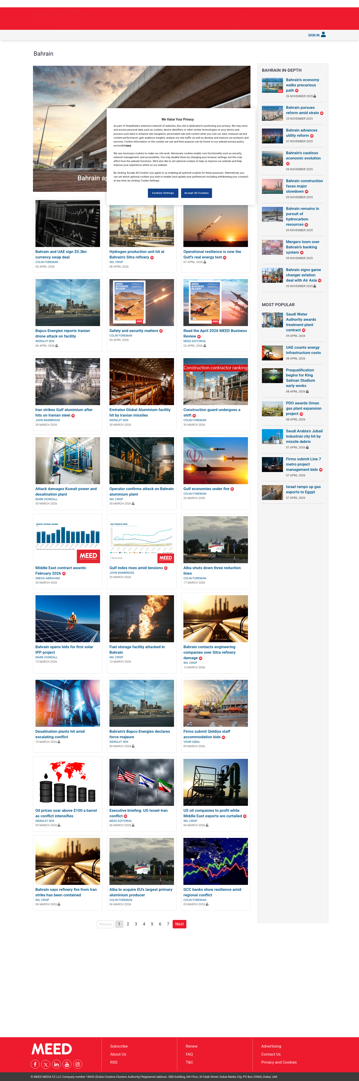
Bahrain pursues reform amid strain (305, 110)
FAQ (189, 1054)
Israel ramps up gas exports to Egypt (303, 489)
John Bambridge (47, 420)
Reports (169, 35)
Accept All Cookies (196, 193)
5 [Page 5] (152, 924)
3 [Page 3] (136, 924)
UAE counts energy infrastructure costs (303, 350)
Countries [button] (110, 35)
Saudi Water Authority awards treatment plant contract (301, 322)
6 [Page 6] (160, 924)
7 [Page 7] (168, 924)
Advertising (271, 1046)
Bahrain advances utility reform (301, 133)
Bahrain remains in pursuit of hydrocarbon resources (302, 216)
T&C (189, 1062)
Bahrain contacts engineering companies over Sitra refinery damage (209, 652)
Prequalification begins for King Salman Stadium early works (300, 378)
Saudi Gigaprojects (139, 35)
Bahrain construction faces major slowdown (304, 186)
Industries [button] (88, 35)
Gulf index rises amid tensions (138, 567)
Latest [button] (49, 35)
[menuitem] (37, 35)
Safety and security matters (136, 330)
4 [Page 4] (144, 924)
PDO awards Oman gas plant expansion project (303, 408)
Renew (191, 1046)
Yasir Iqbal (191, 742)
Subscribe (211, 35)
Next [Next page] (180, 923)
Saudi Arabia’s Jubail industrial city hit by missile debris (304, 436)
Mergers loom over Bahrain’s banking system (302, 247)
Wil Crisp (116, 262)
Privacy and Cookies (279, 1062)
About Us (118, 1054)
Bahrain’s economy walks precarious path (302, 85)
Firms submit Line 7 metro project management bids (304, 464)
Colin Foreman (46, 262)
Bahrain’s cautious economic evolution (303, 158)
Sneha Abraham (47, 578)
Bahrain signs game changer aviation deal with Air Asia (303, 275)
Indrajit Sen (44, 341)
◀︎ (40, 128)
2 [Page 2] (128, 924)
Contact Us (271, 1054)
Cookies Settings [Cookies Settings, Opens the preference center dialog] (163, 193)
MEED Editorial (194, 341)
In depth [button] (67, 35)
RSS (113, 1062)
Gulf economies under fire (208, 488)
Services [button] (190, 35)
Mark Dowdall (46, 499)
